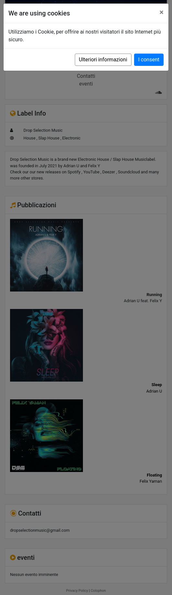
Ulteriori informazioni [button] (103, 59)
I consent (148, 59)
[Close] (161, 12)
